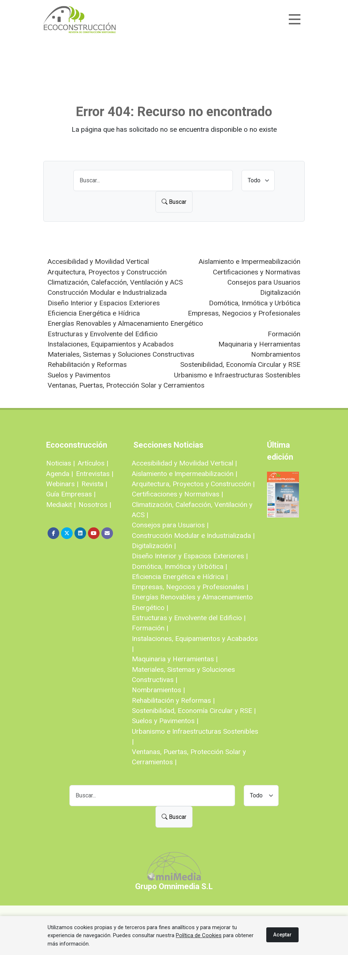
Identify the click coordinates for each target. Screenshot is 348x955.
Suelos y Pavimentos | (165, 721)
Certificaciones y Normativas (256, 272)
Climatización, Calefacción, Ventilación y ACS (115, 282)
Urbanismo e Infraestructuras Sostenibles (237, 375)
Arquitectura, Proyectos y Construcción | (193, 484)
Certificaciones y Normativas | (177, 494)
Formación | (150, 628)
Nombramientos (275, 354)
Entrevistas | (94, 473)
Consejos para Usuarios (263, 282)
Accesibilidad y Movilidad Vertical (98, 261)
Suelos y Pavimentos (79, 375)
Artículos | (93, 463)
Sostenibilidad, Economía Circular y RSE (240, 364)
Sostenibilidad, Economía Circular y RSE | (194, 710)
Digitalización (280, 292)
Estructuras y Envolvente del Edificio (103, 334)
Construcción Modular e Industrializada (107, 292)
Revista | (94, 484)
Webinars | (62, 484)
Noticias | (60, 463)
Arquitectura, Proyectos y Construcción (107, 272)
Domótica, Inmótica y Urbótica (254, 303)
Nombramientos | (158, 690)
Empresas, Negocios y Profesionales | (190, 587)
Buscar (174, 201)
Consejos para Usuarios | (170, 525)
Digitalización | (154, 546)
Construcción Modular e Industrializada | (193, 535)
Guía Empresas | (71, 494)
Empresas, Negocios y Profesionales (244, 313)
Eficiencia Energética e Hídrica (94, 313)
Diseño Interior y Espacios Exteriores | (190, 556)
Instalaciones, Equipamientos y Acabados (111, 344)
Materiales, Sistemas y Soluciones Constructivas (121, 354)
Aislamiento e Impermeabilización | (184, 473)
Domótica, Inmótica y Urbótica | (179, 566)
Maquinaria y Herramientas (259, 344)
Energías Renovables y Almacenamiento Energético (125, 323)
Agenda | (59, 473)
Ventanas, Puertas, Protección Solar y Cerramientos (126, 385)
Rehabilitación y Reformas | (173, 700)
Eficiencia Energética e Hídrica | (180, 576)
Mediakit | (61, 504)
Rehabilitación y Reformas (87, 364)
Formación (284, 334)
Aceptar (282, 935)
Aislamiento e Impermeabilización (249, 261)
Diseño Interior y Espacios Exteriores (104, 303)
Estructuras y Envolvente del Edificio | (189, 618)
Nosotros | (94, 504)
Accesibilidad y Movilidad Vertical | (184, 463)
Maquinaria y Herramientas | (175, 659)
